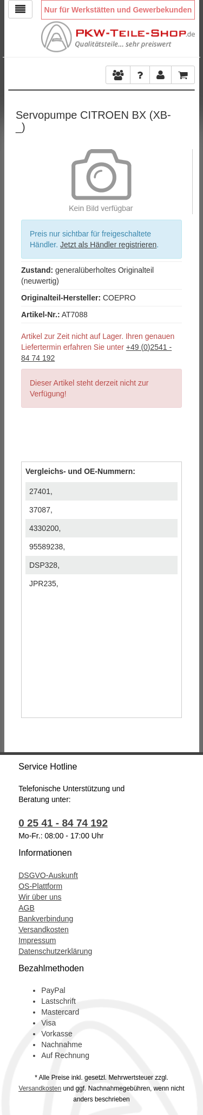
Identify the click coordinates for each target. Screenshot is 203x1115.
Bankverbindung (45, 918)
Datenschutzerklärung (55, 951)
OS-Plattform (40, 886)
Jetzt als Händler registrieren (108, 244)
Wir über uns (39, 897)
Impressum (37, 940)
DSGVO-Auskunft (48, 875)
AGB (26, 907)
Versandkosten (43, 929)
